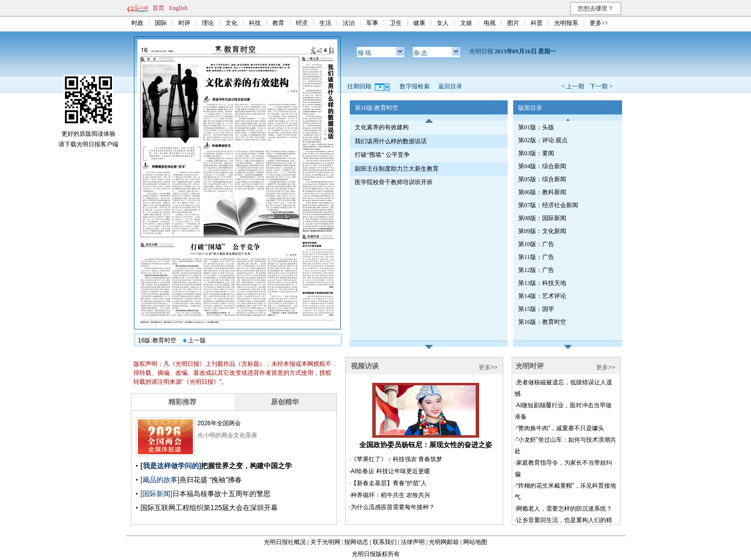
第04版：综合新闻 (542, 166)
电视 (490, 22)
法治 (349, 22)
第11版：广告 (536, 257)
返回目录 (450, 86)
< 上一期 (572, 86)
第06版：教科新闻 (542, 192)
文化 (231, 22)
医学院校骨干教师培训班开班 (394, 182)
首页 (158, 7)
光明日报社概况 (285, 542)
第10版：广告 (536, 244)
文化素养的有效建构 (382, 127)
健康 (419, 22)
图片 (513, 22)
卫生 (396, 22)
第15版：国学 (536, 308)
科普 (537, 22)
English (178, 7)
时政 (137, 22)
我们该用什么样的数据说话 (391, 141)
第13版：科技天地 (542, 283)
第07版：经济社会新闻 (548, 205)
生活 (325, 22)
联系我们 (385, 542)
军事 (372, 22)
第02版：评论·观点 (543, 140)
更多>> (599, 22)
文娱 (466, 22)
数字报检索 (415, 86)
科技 (255, 22)
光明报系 (566, 22)
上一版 (194, 340)
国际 (161, 22)
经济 (302, 22)
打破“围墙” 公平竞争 (382, 154)
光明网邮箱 (444, 542)
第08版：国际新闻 (542, 218)
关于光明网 (325, 542)
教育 (278, 22)
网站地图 (475, 542)
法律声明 (413, 542)
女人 (443, 22)
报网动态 (356, 542)
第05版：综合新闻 (542, 179)
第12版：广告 (536, 270)
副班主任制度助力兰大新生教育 (397, 168)
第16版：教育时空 (542, 321)
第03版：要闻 (536, 153)
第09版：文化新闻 (542, 231)
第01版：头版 (536, 127)
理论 (208, 22)
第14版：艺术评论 (542, 295)
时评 (184, 22)
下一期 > (601, 86)
